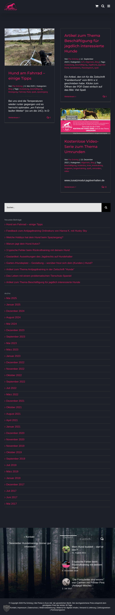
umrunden (96, 168)
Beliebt (68, 537)
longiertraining (80, 168)
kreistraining (97, 165)
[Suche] (106, 207)
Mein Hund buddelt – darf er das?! (87, 548)
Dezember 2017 (15, 484)
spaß (34, 92)
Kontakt (30, 536)
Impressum (22, 608)
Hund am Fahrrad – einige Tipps (24, 224)
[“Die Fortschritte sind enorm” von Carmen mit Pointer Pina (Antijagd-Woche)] (66, 582)
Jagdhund (92, 65)
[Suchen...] (53, 207)
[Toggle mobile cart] (96, 6)
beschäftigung (36, 89)
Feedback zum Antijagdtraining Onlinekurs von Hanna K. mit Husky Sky (46, 230)
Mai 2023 (11, 343)
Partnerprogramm (58, 610)
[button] (6, 608)
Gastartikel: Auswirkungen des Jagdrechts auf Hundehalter (39, 256)
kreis (89, 165)
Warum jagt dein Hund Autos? (23, 243)
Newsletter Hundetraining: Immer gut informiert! (30, 545)
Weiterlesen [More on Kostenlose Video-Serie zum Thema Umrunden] (69, 187)
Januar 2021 (13, 426)
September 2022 (15, 381)
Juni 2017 (11, 497)
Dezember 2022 (15, 362)
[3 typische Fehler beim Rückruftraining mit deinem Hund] (66, 564)
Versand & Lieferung (88, 608)
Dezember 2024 (15, 311)
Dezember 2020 (15, 433)
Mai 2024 (11, 323)
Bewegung (13, 92)
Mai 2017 (11, 503)
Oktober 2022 (14, 375)
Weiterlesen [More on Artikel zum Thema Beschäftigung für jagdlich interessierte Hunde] (69, 96)
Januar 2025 (13, 304)
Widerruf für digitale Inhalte (67, 608)
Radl (29, 92)
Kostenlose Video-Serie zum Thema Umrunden (81, 146)
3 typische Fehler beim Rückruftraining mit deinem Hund (38, 250)
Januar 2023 (13, 356)
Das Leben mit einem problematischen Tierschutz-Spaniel (38, 275)
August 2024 (13, 317)
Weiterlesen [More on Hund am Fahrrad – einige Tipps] (13, 117)
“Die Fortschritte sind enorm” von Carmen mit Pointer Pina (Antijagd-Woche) (88, 582)
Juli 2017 (11, 490)
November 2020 (15, 439)
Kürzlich (85, 539)
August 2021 (13, 413)
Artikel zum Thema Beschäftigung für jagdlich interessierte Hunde (43, 282)
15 (104, 187)
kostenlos (82, 165)
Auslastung (24, 89)
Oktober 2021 (14, 407)
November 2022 (15, 368)
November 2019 (15, 445)
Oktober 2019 (14, 452)
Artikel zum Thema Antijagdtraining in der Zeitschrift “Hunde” (40, 269)
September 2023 (15, 336)
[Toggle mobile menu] (109, 6)
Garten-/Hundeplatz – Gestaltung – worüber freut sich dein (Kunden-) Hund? (49, 263)
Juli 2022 (11, 388)
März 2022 (12, 394)
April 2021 (12, 420)
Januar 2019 (13, 478)
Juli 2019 (11, 465)
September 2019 (15, 458)
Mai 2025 (11, 298)
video (66, 171)
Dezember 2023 (15, 330)
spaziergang (42, 92)
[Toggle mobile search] (102, 6)
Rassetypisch (87, 68)
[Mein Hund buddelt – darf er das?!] (66, 549)
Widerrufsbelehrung (47, 608)
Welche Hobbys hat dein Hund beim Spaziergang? (34, 237)
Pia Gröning (17, 86)
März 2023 (12, 349)
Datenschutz (33, 608)
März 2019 (12, 471)
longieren (68, 168)
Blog (10, 89)
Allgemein (89, 62)
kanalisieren (75, 68)
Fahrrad (22, 92)
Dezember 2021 (15, 400)
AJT (82, 62)
